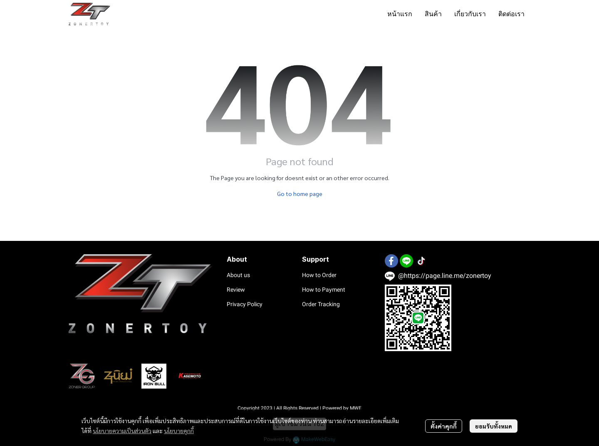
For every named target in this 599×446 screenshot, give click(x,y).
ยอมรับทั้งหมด (493, 426)
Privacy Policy (244, 304)
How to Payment (323, 289)
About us (238, 275)
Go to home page (299, 193)
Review (236, 289)
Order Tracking (321, 304)
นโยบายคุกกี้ (179, 430)
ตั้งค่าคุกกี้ (444, 426)
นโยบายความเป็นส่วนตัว (122, 430)
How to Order (319, 275)
